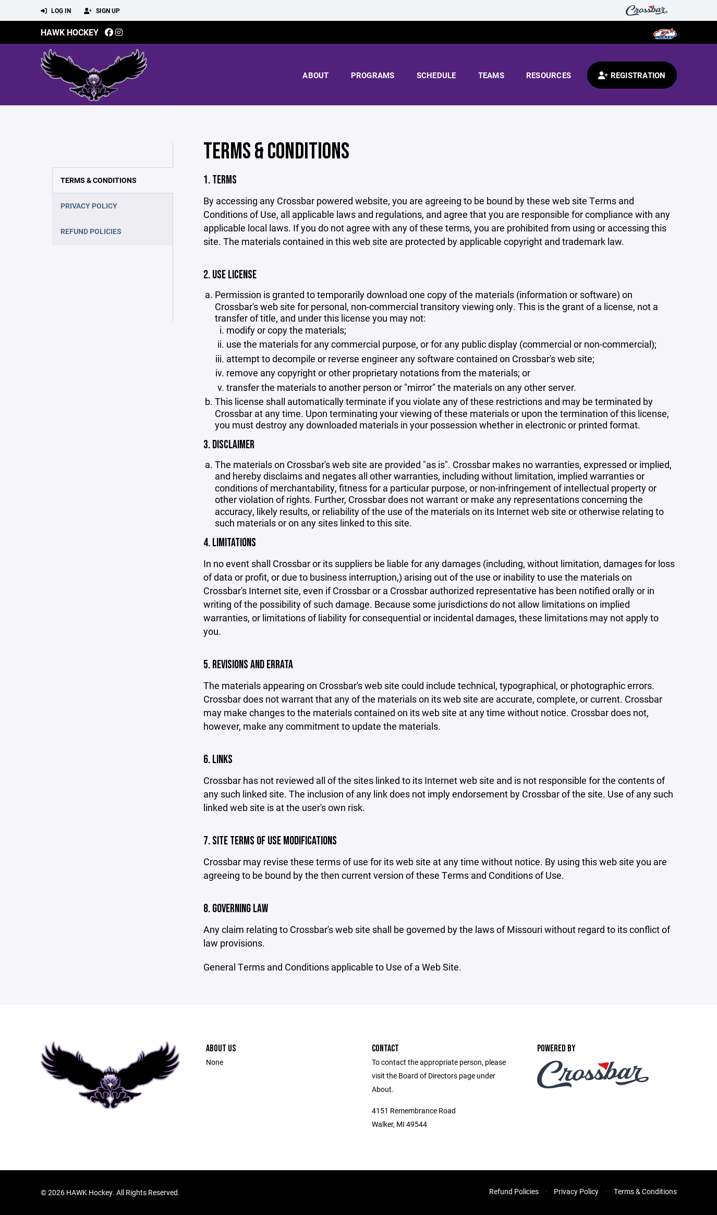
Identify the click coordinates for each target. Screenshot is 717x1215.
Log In (56, 11)
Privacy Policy (88, 206)
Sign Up (102, 11)
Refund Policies (90, 231)
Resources (548, 75)
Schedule (436, 75)
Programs (373, 75)
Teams (491, 75)
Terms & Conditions (98, 180)
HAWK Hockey (70, 32)
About (315, 75)
